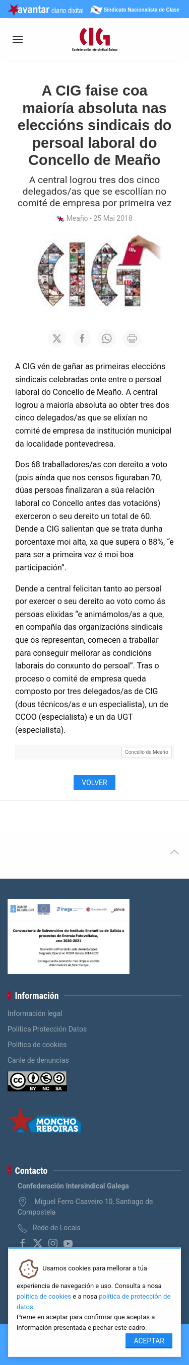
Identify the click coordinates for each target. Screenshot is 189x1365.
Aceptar (149, 1341)
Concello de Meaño (146, 752)
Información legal (35, 1013)
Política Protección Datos (47, 1029)
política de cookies (44, 1296)
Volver (94, 783)
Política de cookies (37, 1045)
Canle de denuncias (38, 1060)
